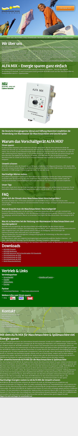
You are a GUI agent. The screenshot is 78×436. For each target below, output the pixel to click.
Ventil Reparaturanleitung (12, 261)
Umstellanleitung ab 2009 (12, 259)
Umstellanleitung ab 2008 (12, 257)
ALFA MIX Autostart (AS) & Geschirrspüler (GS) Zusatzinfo (22, 253)
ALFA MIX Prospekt (10, 249)
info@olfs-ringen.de (13, 326)
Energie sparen (58, 388)
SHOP (53, 37)
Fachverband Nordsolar (11, 291)
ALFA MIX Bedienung (10, 251)
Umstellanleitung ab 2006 (12, 255)
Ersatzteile (44, 61)
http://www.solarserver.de (30, 291)
